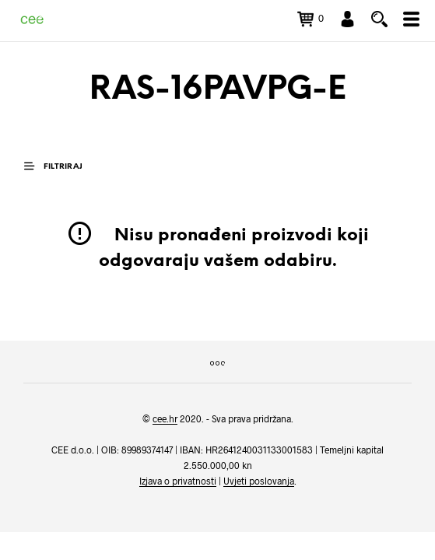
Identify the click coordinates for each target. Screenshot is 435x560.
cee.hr (165, 419)
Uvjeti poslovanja (258, 481)
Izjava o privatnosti (177, 481)
